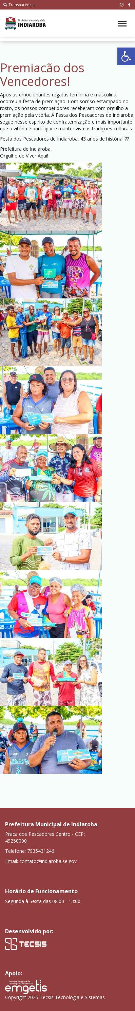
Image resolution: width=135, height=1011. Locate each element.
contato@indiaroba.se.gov (48, 861)
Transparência (19, 4)
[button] (126, 56)
